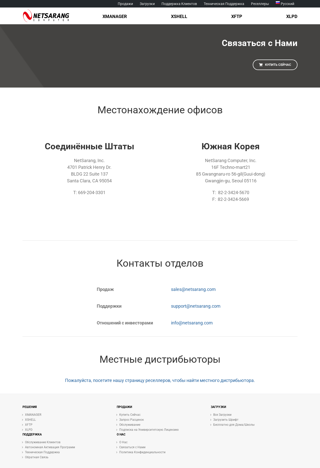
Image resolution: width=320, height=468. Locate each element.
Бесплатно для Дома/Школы (233, 424)
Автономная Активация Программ (50, 447)
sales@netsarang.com (193, 289)
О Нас (123, 442)
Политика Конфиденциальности (142, 452)
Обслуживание (129, 424)
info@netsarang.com (192, 322)
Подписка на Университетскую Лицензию (149, 429)
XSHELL (30, 419)
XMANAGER (33, 414)
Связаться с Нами (132, 447)
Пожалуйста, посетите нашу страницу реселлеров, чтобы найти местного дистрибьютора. (160, 380)
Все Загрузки (222, 414)
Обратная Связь (36, 457)
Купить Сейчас (129, 414)
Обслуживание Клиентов (42, 442)
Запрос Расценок (131, 419)
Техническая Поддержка (42, 452)
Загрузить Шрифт (225, 419)
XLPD (28, 429)
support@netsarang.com (195, 306)
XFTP (28, 424)
